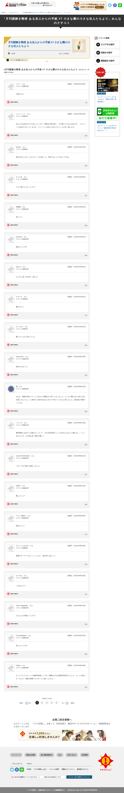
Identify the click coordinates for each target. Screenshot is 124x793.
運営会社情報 (30, 755)
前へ (28, 703)
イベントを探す (54, 769)
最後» (73, 703)
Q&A (60, 755)
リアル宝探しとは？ (40, 769)
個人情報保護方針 (46, 755)
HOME (29, 769)
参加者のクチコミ (83, 769)
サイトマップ (16, 755)
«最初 (21, 703)
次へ (65, 703)
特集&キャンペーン (68, 769)
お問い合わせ (71, 755)
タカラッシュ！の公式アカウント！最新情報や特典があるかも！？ (106, 128)
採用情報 (85, 755)
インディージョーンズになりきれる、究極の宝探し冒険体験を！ (106, 99)
